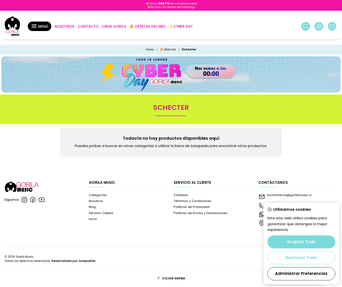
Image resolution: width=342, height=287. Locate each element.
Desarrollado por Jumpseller (73, 261)
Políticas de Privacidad (191, 207)
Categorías (98, 195)
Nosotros (96, 201)
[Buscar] (305, 26)
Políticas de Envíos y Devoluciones (201, 213)
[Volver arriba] (171, 279)
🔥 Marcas (168, 49)
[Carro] (332, 26)
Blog (92, 207)
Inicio (150, 49)
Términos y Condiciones (192, 201)
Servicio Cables (101, 213)
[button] (39, 26)
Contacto (181, 195)
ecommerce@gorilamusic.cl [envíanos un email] (284, 196)
